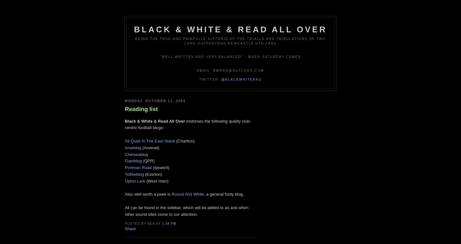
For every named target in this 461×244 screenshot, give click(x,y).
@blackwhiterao (241, 79)
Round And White (188, 194)
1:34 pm (169, 223)
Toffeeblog (134, 174)
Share (130, 228)
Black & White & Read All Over (230, 29)
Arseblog (133, 147)
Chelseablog (136, 154)
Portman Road (138, 167)
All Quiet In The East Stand (150, 141)
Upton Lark (135, 181)
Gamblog (133, 161)
